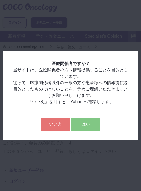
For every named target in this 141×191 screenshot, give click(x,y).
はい (86, 124)
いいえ (55, 124)
